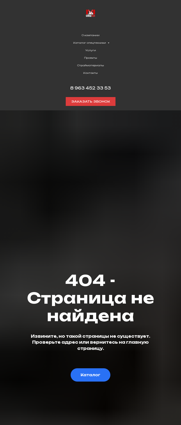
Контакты (90, 72)
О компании (90, 35)
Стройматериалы (90, 65)
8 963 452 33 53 (90, 88)
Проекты (90, 57)
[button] (90, 101)
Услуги (90, 50)
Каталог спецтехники (90, 42)
